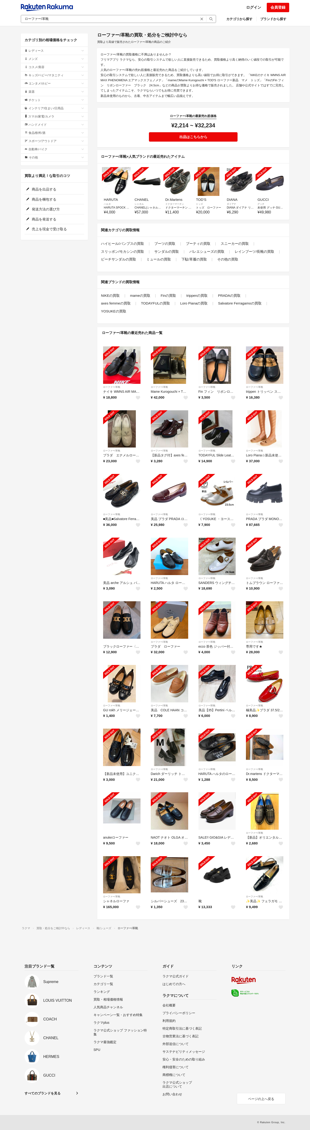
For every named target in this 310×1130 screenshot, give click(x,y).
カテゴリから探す (239, 19)
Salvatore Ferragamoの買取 (240, 303)
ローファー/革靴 (111, 387)
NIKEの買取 (110, 295)
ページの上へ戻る (261, 1099)
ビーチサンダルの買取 (118, 259)
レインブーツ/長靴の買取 (254, 251)
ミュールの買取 (158, 259)
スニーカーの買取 (235, 244)
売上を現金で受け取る (46, 229)
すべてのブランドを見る (43, 1093)
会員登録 (277, 7)
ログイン (253, 7)
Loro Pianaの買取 (194, 303)
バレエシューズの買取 (206, 251)
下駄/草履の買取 (194, 259)
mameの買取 (140, 295)
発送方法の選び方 (43, 209)
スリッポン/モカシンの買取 (122, 251)
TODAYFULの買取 (155, 303)
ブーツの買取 (164, 244)
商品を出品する (41, 189)
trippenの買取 (197, 295)
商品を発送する (41, 219)
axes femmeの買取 (116, 303)
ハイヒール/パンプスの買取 (122, 244)
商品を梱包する (41, 199)
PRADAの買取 (229, 295)
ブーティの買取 (198, 244)
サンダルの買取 (166, 251)
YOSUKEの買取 (113, 311)
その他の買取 (227, 259)
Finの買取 (168, 295)
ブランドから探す (273, 19)
